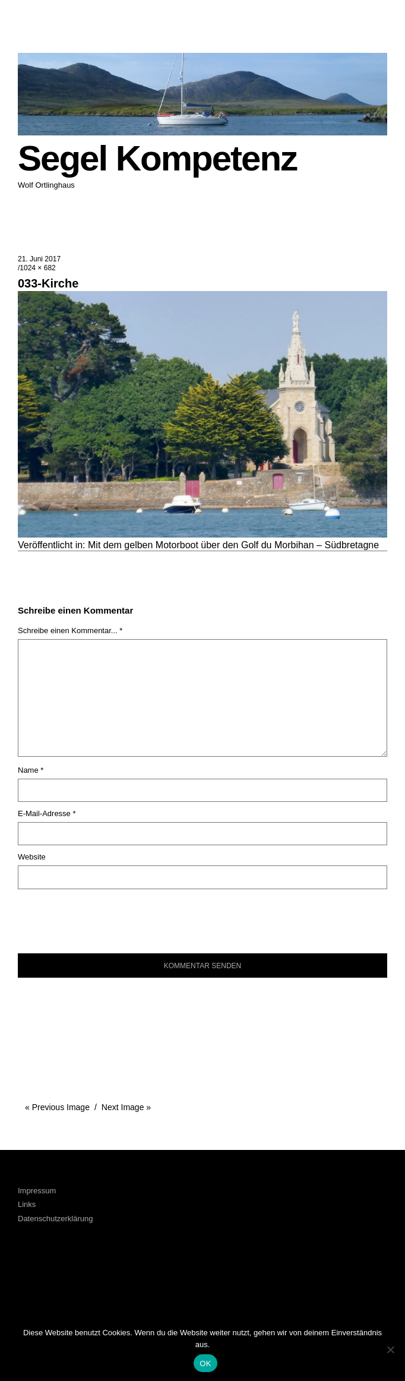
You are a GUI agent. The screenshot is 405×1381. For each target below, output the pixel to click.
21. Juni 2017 (39, 259)
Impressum (37, 1190)
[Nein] (390, 1349)
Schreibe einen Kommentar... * (70, 630)
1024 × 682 (37, 268)
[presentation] (98, 915)
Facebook (33, 1278)
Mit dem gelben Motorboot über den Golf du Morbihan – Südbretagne (233, 545)
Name (30, 770)
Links (27, 1204)
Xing (97, 1278)
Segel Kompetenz (157, 158)
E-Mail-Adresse (47, 813)
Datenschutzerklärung (55, 1218)
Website (32, 856)
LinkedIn (65, 1278)
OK (205, 1363)
